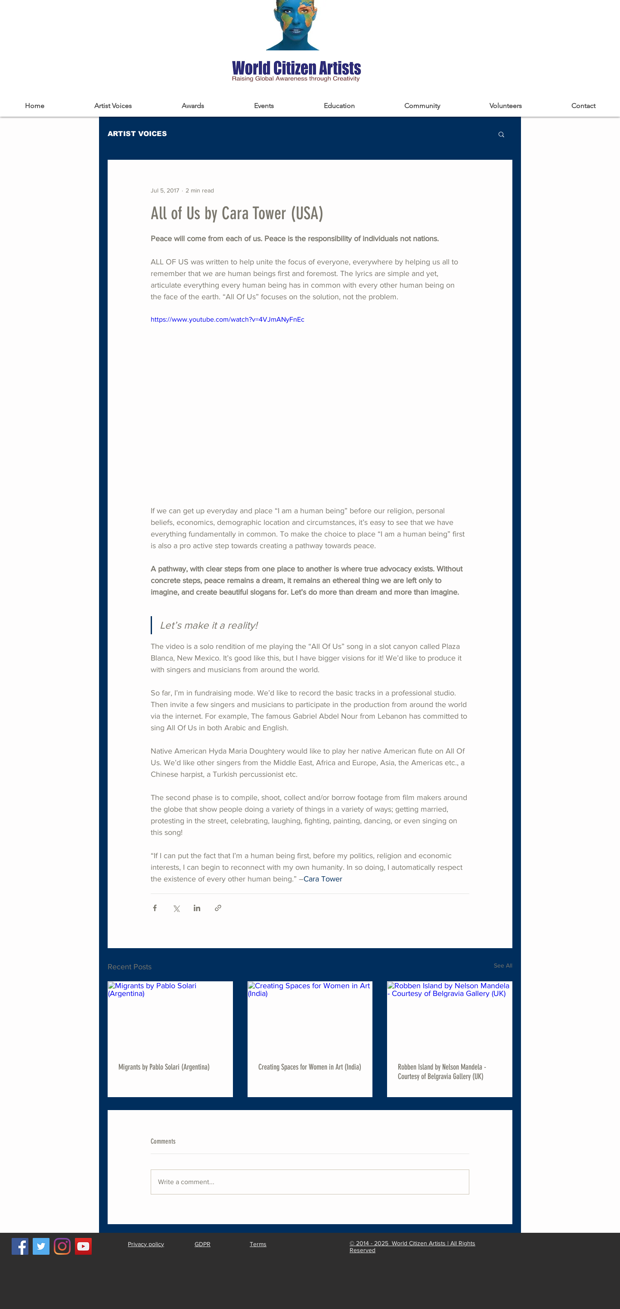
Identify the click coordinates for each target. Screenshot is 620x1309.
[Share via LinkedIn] (197, 908)
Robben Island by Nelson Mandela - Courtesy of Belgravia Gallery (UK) (442, 1071)
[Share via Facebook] (155, 908)
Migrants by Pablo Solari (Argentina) (164, 1067)
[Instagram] (62, 1246)
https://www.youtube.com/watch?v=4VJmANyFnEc (227, 319)
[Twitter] (41, 1246)
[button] (501, 133)
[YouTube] (83, 1246)
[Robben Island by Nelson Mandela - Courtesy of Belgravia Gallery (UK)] (450, 1017)
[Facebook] (20, 1246)
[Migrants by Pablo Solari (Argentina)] (170, 1017)
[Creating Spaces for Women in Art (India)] (310, 1017)
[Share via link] (218, 908)
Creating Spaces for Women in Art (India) (309, 1067)
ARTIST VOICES (137, 133)
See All (503, 965)
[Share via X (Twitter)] (176, 908)
